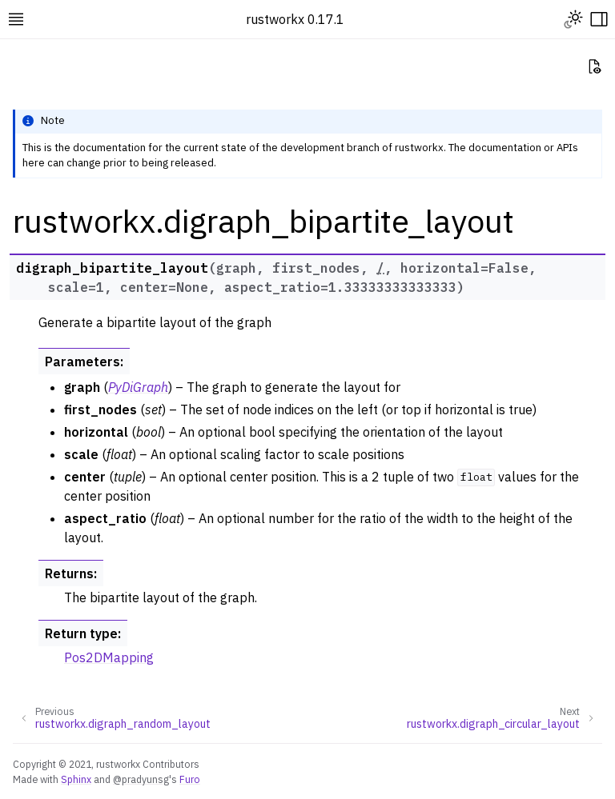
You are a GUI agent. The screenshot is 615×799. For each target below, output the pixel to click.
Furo (189, 779)
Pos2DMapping (109, 657)
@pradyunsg (141, 779)
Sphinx (76, 779)
